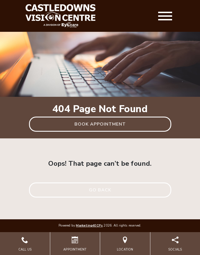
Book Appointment (100, 124)
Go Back (100, 190)
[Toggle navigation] (165, 16)
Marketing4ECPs (89, 225)
